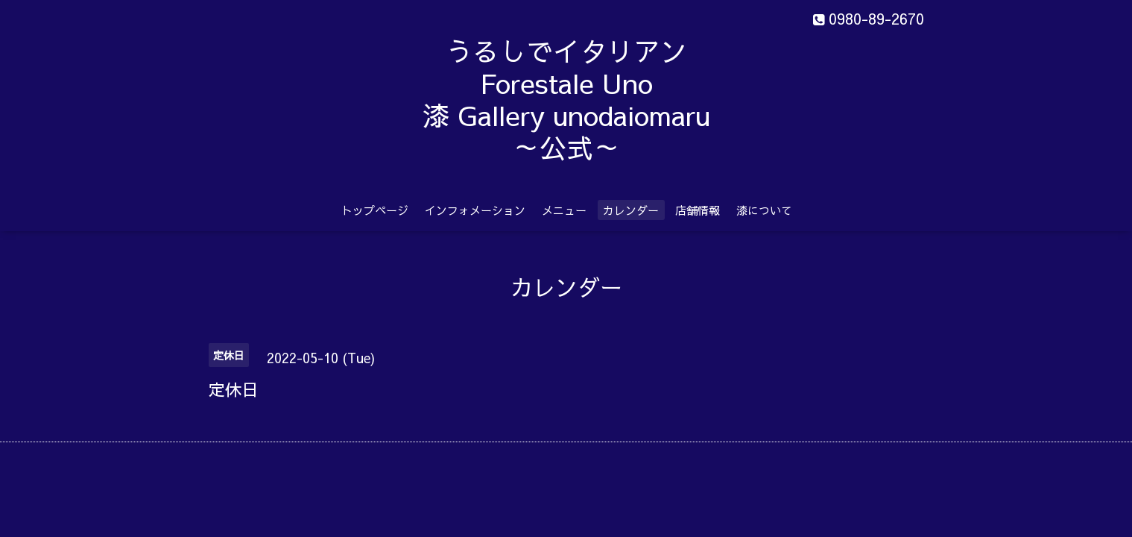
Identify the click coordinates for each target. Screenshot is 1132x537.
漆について (764, 210)
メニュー (564, 210)
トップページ (374, 210)
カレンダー (631, 210)
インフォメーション (475, 210)
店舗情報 (697, 210)
